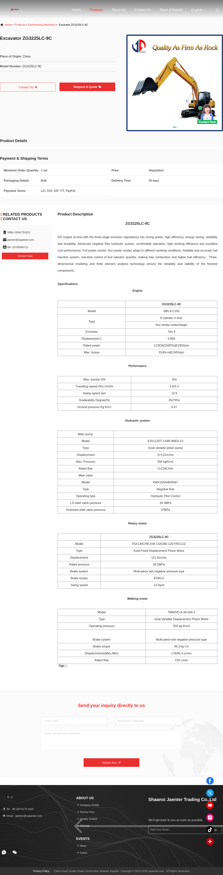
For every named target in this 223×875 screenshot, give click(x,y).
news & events (171, 10)
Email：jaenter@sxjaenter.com (22, 815)
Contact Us (142, 10)
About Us (118, 10)
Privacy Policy (41, 871)
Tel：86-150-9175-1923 (18, 809)
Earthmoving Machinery (42, 24)
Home (76, 10)
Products (96, 10)
